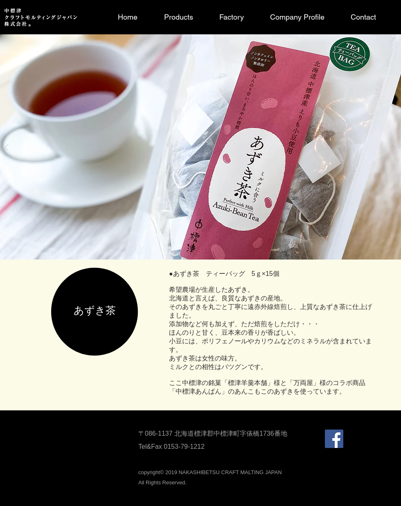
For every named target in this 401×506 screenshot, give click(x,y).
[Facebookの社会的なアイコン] (334, 439)
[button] (200, 147)
